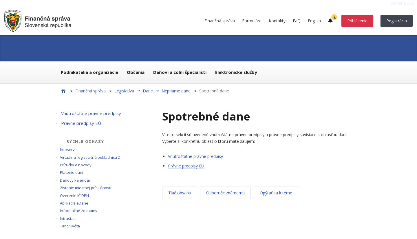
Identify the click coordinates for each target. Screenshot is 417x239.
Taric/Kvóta (70, 226)
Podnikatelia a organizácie (89, 72)
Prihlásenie (357, 20)
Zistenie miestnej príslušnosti (85, 187)
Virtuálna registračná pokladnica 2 (90, 157)
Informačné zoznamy (78, 210)
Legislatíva (124, 91)
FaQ (297, 20)
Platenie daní (71, 172)
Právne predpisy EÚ (81, 123)
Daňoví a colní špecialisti (179, 72)
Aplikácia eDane (74, 203)
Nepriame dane (176, 91)
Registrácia (396, 20)
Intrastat (67, 218)
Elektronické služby (236, 72)
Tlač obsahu (179, 193)
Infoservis (69, 149)
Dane (148, 91)
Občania (136, 72)
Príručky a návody (76, 164)
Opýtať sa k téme (276, 193)
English (314, 20)
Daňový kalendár (75, 180)
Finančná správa (219, 20)
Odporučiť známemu (225, 193)
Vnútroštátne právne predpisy (91, 113)
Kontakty (277, 20)
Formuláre (251, 20)
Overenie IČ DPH (74, 195)
